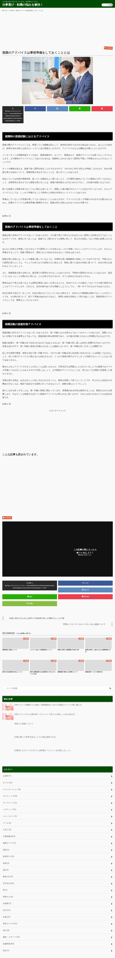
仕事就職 (8, 518)
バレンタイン (9, 814)
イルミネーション (11, 788)
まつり (7, 782)
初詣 (6, 846)
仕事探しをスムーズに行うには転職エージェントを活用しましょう (35, 754)
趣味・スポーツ (11, 929)
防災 (6, 942)
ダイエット (9, 795)
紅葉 (6, 910)
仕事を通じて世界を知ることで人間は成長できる (27, 741)
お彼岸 (7, 776)
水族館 (7, 897)
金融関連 (8, 935)
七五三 (7, 827)
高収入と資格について (17, 727)
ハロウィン (9, 808)
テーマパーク (9, 801)
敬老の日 (7, 871)
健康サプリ (9, 839)
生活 (6, 903)
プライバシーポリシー (10, 954)
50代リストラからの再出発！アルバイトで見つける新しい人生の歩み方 (36, 716)
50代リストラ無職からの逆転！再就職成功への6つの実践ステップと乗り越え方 (40, 707)
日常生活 (8, 878)
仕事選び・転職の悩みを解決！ (22, 4)
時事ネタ (7, 891)
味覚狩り (8, 852)
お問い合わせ (26, 954)
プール (7, 820)
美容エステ (9, 916)
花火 (6, 923)
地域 (6, 859)
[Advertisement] (57, 28)
